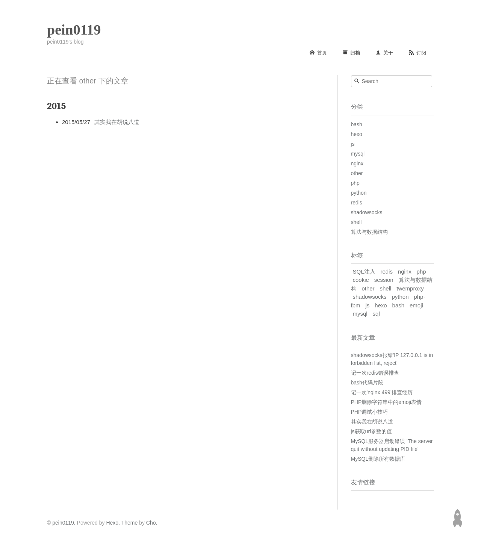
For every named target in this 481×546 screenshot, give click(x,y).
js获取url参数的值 (371, 431)
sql (376, 313)
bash (356, 124)
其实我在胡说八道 (116, 122)
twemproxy (410, 288)
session (383, 280)
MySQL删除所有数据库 (378, 459)
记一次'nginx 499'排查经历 (382, 392)
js (353, 144)
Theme (129, 523)
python (359, 193)
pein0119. (64, 523)
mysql (358, 154)
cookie (361, 280)
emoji (416, 305)
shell (356, 222)
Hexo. (112, 523)
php (355, 183)
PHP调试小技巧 (369, 412)
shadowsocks (367, 212)
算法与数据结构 (369, 232)
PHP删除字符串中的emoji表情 (386, 402)
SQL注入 (364, 271)
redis (356, 203)
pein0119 (74, 30)
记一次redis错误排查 (375, 373)
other (357, 173)
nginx (357, 163)
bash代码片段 (367, 383)
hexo (356, 134)
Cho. (151, 523)
